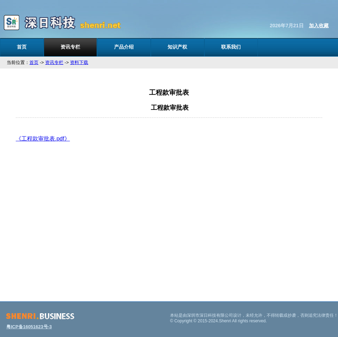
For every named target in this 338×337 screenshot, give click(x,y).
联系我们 (231, 47)
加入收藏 (319, 25)
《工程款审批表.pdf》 (43, 139)
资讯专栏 (70, 47)
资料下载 (79, 62)
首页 (22, 47)
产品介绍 (124, 47)
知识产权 (177, 47)
